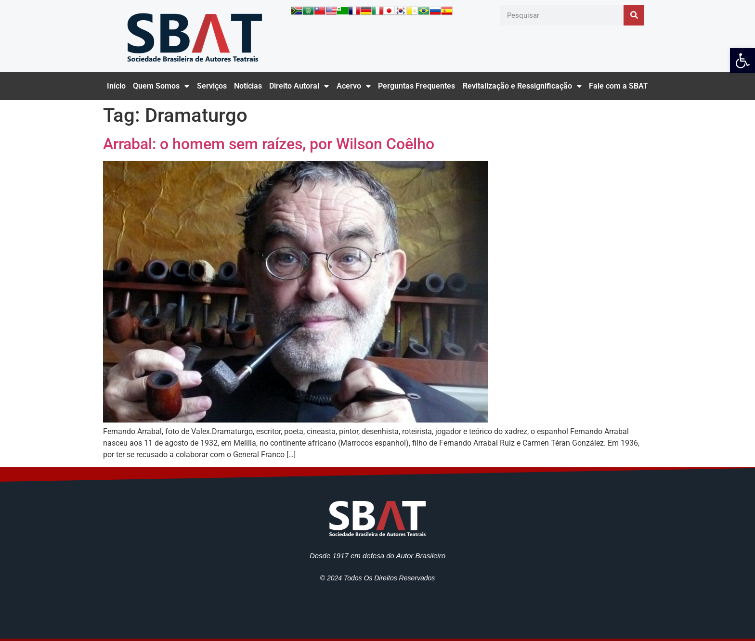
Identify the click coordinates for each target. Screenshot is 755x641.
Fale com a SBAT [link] (618, 85)
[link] (742, 60)
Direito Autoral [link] (299, 86)
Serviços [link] (212, 85)
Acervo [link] (354, 86)
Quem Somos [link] (161, 86)
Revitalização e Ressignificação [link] (522, 86)
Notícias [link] (248, 85)
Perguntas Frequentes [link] (416, 85)
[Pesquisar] (634, 15)
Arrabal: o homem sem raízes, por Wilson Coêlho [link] (268, 144)
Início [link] (116, 85)
